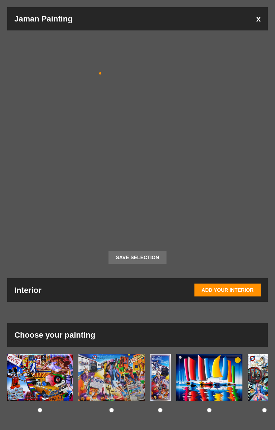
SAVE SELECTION (137, 257)
